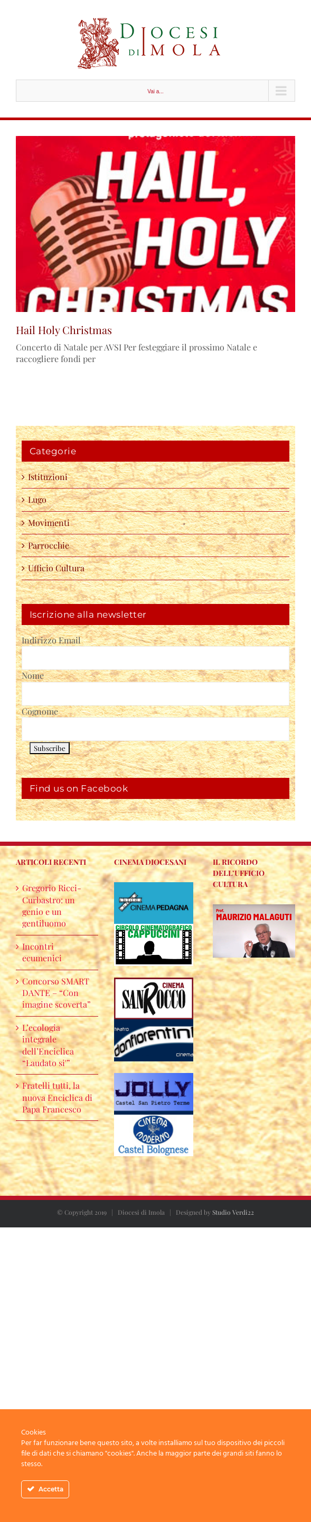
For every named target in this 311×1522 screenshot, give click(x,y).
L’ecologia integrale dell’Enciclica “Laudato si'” (48, 1045)
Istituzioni (48, 476)
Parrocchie (48, 545)
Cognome (40, 711)
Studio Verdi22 (233, 1212)
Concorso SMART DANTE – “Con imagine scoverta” (56, 992)
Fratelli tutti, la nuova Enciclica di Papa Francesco (57, 1097)
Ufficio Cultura (56, 567)
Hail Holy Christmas (64, 330)
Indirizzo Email (51, 640)
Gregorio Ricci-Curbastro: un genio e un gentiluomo (51, 905)
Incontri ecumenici (42, 952)
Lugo (37, 499)
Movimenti (49, 522)
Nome (33, 675)
